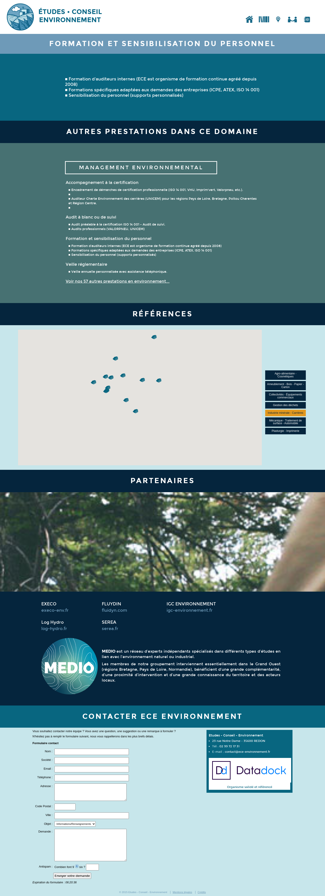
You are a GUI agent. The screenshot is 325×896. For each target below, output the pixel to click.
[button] (111, 377)
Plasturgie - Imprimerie (285, 431)
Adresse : (46, 786)
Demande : (45, 831)
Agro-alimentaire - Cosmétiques (286, 375)
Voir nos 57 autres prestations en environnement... (117, 281)
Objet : (48, 824)
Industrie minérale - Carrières (285, 412)
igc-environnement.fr (190, 610)
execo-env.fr (55, 610)
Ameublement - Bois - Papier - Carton (285, 386)
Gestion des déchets (285, 405)
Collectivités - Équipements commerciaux (285, 396)
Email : (48, 768)
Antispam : (46, 866)
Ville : (49, 815)
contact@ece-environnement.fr (247, 751)
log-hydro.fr (54, 628)
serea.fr (110, 628)
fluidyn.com (114, 610)
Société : (47, 760)
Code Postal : (44, 806)
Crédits (202, 892)
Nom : (49, 751)
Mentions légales (182, 892)
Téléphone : (45, 777)
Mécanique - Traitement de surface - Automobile (285, 422)
